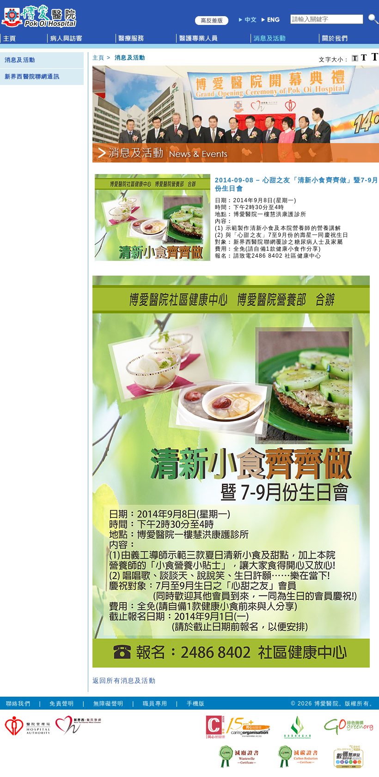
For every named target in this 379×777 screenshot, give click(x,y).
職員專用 (155, 703)
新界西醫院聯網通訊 (32, 76)
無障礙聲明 (108, 703)
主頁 (98, 57)
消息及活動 (20, 60)
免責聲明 (61, 703)
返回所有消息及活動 (124, 680)
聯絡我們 (18, 703)
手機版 (196, 703)
